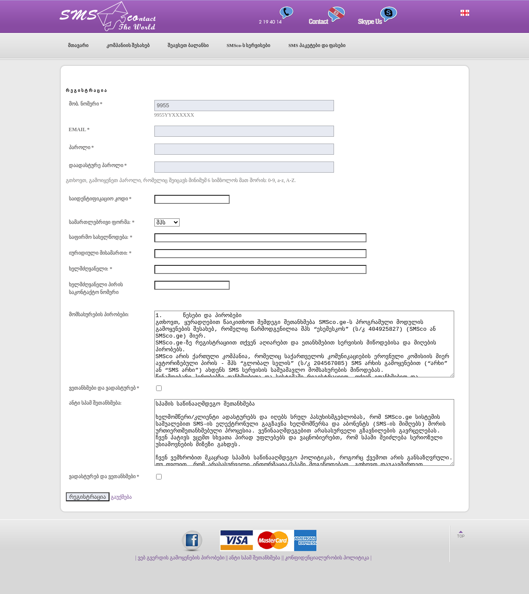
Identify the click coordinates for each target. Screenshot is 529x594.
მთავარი (78, 45)
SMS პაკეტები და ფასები (317, 45)
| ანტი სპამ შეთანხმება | (255, 583)
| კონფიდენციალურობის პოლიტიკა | (327, 583)
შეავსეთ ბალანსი (188, 45)
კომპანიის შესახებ (128, 45)
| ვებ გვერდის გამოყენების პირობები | (181, 583)
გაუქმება (121, 523)
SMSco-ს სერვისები (248, 45)
